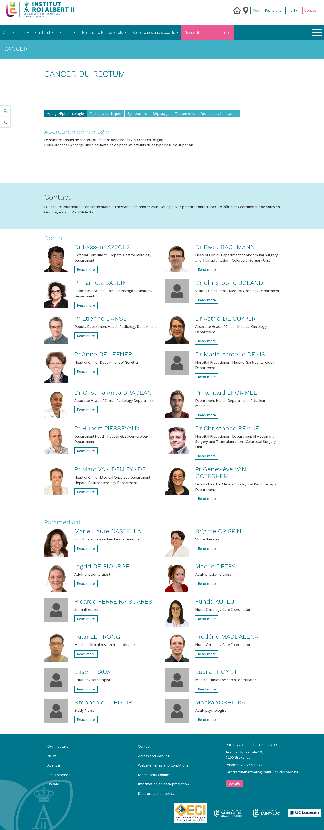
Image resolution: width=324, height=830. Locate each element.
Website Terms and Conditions (163, 765)
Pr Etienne (100, 318)
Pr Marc (110, 469)
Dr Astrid (225, 318)
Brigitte (218, 531)
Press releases (58, 774)
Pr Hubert (107, 428)
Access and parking (154, 755)
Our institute (57, 746)
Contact (144, 746)
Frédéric (226, 636)
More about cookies (154, 774)
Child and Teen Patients (55, 32)
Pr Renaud (226, 392)
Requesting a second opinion (208, 33)
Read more (86, 269)
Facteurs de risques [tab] (106, 113)
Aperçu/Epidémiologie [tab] (65, 113)
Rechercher (274, 10)
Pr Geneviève (220, 473)
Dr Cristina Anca (113, 392)
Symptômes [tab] (137, 113)
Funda (214, 601)
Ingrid (101, 566)
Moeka (220, 702)
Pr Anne (103, 354)
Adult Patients (16, 32)
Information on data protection (163, 784)
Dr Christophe (229, 282)
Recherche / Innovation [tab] (219, 113)
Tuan (97, 636)
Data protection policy (156, 793)
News (51, 755)
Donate (310, 10)
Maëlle (215, 566)
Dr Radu (225, 246)
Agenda (53, 765)
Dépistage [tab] (161, 113)
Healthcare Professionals (104, 32)
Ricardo (113, 601)
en (294, 10)
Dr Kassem (103, 246)
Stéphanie (103, 702)
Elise (92, 671)
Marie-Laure (107, 531)
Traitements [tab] (185, 113)
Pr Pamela (100, 282)
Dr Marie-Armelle (230, 354)
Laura (216, 671)
